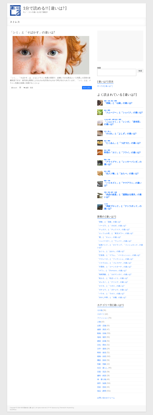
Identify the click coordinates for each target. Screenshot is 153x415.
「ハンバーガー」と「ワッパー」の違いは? (114, 241)
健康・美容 (29, 88)
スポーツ (100, 314)
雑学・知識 (101, 383)
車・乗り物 (101, 379)
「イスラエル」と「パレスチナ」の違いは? (114, 263)
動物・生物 (101, 333)
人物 (99, 322)
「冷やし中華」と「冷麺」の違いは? (111, 297)
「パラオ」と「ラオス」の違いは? (110, 293)
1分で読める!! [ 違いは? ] (44, 8)
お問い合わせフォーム (106, 398)
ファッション (102, 318)
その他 (100, 310)
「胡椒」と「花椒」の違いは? (109, 222)
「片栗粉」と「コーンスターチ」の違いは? (114, 267)
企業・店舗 (101, 325)
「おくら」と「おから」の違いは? (110, 251)
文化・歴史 (101, 345)
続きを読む (87, 88)
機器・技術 (101, 360)
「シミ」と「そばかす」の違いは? (32, 32)
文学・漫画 (101, 349)
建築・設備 (101, 341)
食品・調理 (101, 391)
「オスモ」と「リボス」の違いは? (110, 286)
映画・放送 (101, 352)
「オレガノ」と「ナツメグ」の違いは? (112, 282)
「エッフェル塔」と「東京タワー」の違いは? (115, 233)
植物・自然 (101, 356)
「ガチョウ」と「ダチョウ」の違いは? (112, 290)
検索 (99, 68)
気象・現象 (101, 364)
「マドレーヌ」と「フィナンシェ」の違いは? (115, 259)
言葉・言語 (101, 372)
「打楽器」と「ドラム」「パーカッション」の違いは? (118, 255)
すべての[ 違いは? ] (105, 86)
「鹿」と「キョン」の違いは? (109, 237)
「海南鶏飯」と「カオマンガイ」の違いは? (114, 274)
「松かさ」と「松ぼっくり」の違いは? (112, 278)
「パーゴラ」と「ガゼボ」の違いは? (111, 226)
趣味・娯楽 (101, 375)
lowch (15, 88)
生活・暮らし (102, 368)
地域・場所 (101, 337)
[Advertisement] (120, 46)
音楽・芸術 (101, 387)
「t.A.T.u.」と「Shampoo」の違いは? (112, 270)
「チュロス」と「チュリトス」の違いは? (113, 229)
